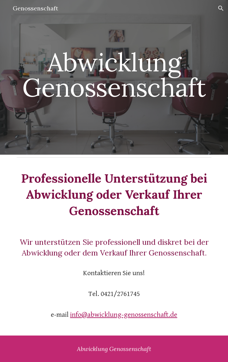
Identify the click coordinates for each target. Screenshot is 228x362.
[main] (114, 77)
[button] (221, 8)
